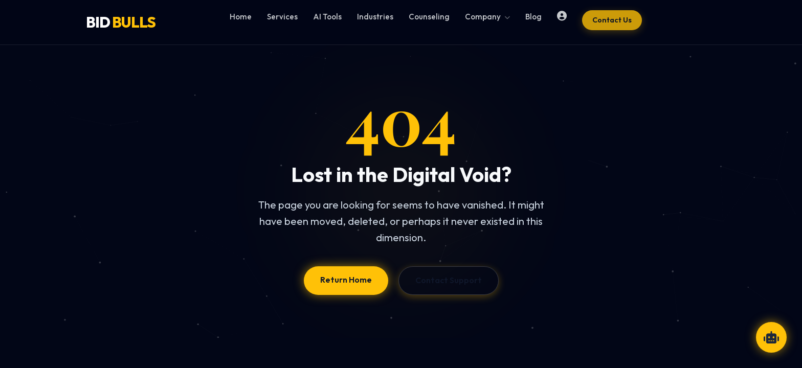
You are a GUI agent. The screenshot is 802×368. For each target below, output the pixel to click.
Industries (375, 16)
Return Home (346, 279)
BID (120, 22)
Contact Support (448, 280)
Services (282, 16)
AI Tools (327, 16)
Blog (533, 16)
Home (241, 16)
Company (487, 16)
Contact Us (612, 20)
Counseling (429, 16)
